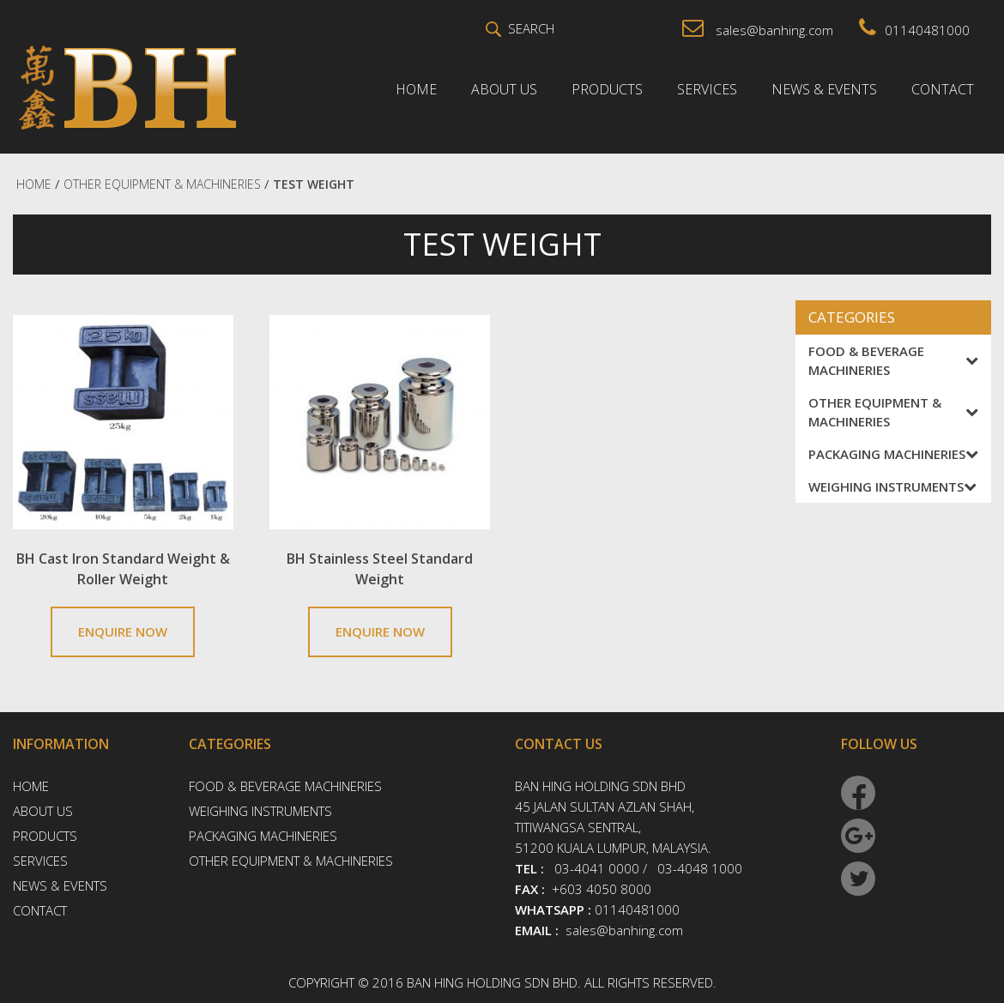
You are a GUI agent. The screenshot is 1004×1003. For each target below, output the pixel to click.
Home (416, 89)
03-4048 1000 (699, 868)
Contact (942, 89)
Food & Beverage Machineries (893, 360)
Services (707, 89)
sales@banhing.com (757, 30)
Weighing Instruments (892, 486)
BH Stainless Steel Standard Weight (380, 569)
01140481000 (914, 30)
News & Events (824, 89)
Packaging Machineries (893, 453)
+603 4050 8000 (601, 888)
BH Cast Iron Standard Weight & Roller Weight (123, 569)
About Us (504, 89)
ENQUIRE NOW (122, 631)
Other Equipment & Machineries (893, 412)
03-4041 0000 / (600, 868)
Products (607, 89)
